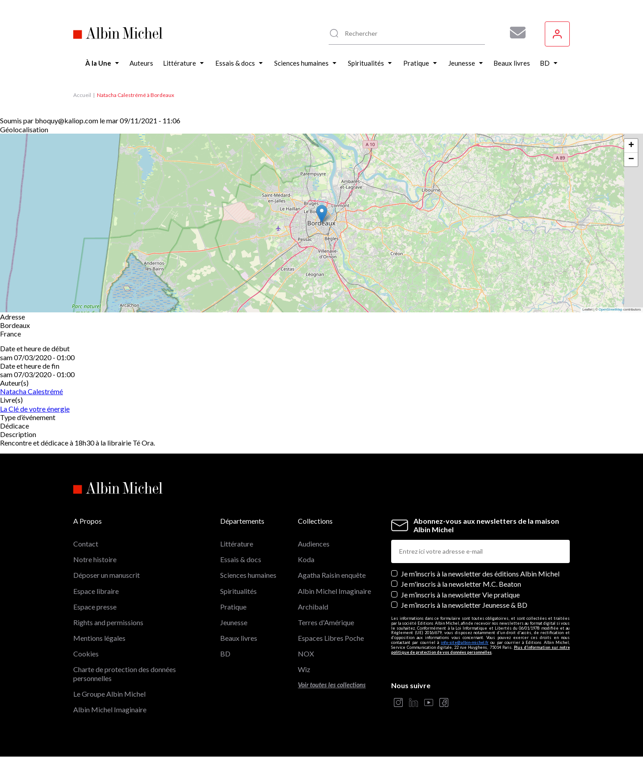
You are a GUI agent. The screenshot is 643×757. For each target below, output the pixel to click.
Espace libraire (96, 591)
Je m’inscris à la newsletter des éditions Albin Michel (480, 573)
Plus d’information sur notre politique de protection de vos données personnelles (480, 650)
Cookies (86, 653)
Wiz (304, 669)
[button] (321, 214)
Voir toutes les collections (332, 685)
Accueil (82, 95)
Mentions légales (99, 638)
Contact (85, 543)
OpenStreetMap (610, 309)
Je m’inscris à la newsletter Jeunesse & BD (464, 605)
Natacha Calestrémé (31, 391)
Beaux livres (238, 638)
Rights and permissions (108, 622)
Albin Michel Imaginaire (109, 709)
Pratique (233, 606)
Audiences (314, 543)
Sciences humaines (248, 575)
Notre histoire (95, 559)
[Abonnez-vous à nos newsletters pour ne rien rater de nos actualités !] (514, 32)
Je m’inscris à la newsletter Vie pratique (460, 594)
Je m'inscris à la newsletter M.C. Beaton (461, 584)
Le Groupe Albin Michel (109, 694)
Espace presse (95, 606)
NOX (306, 653)
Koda (306, 559)
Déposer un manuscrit (106, 575)
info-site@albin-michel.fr (465, 642)
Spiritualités (238, 591)
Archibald (313, 606)
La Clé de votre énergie (35, 408)
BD (225, 653)
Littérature (236, 543)
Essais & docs (240, 559)
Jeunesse (233, 622)
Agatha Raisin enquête (332, 575)
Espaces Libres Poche (331, 638)
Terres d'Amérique (326, 622)
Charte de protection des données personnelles (124, 673)
